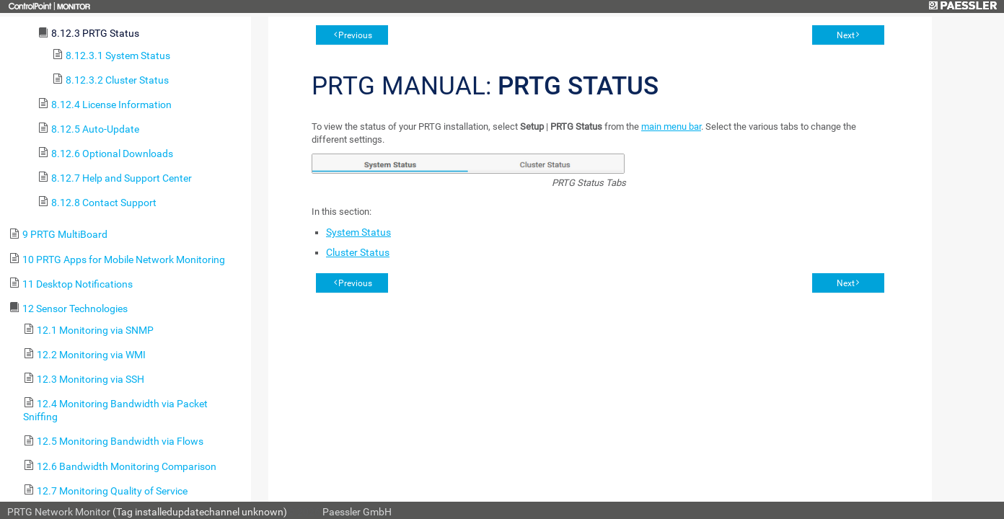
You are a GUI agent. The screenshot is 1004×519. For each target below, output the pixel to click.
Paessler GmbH (357, 512)
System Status (358, 232)
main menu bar (671, 126)
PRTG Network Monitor (58, 512)
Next (846, 35)
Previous (355, 35)
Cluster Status (357, 252)
